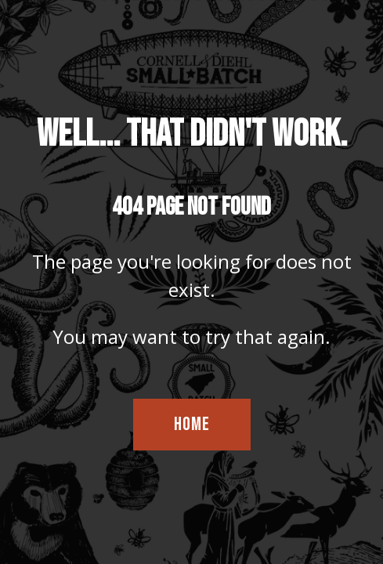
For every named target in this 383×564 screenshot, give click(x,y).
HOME (192, 424)
